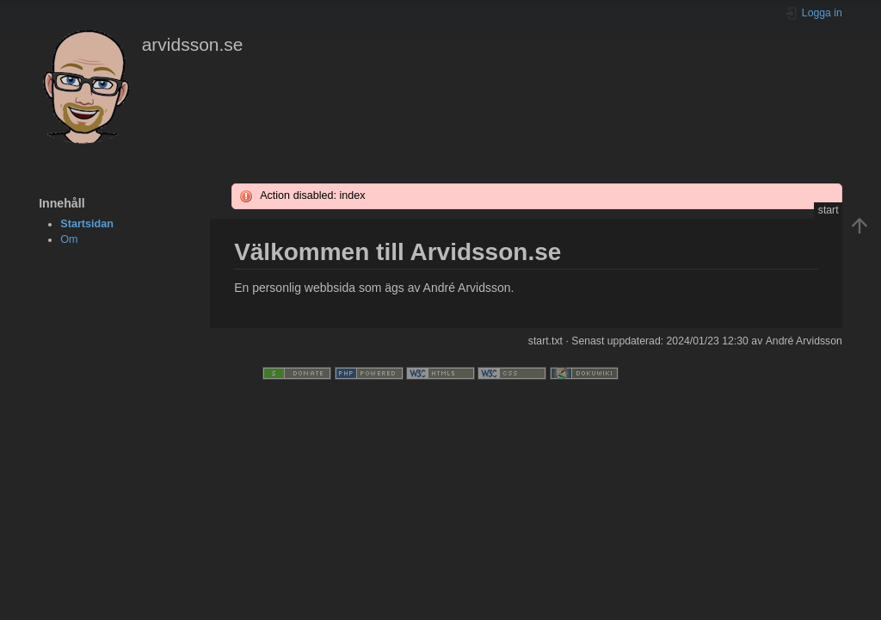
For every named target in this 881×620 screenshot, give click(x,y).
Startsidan (87, 224)
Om (68, 239)
